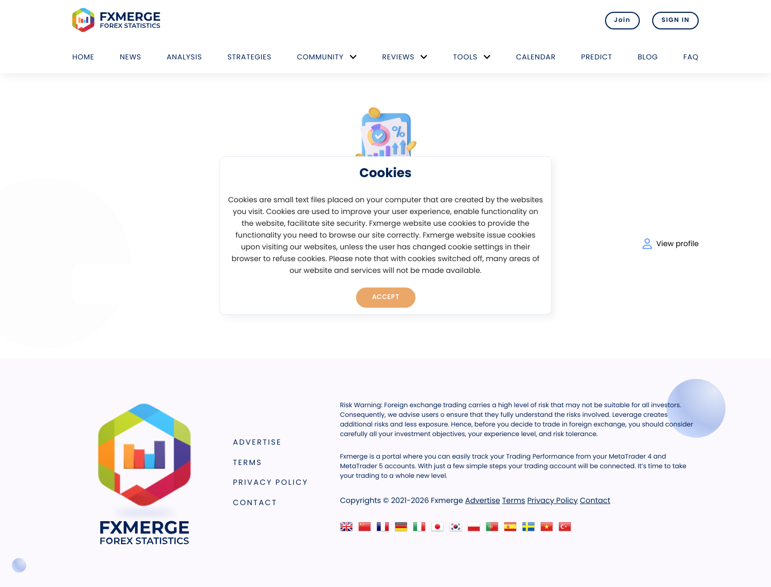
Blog (648, 57)
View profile (670, 243)
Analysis (184, 57)
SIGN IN (675, 20)
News (130, 57)
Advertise (257, 442)
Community (320, 57)
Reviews (398, 57)
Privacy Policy (270, 482)
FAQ (691, 57)
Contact (255, 502)
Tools (465, 57)
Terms (247, 462)
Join (622, 20)
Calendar (536, 57)
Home (83, 57)
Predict (596, 57)
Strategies (249, 57)
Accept (385, 297)
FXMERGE (118, 20)
